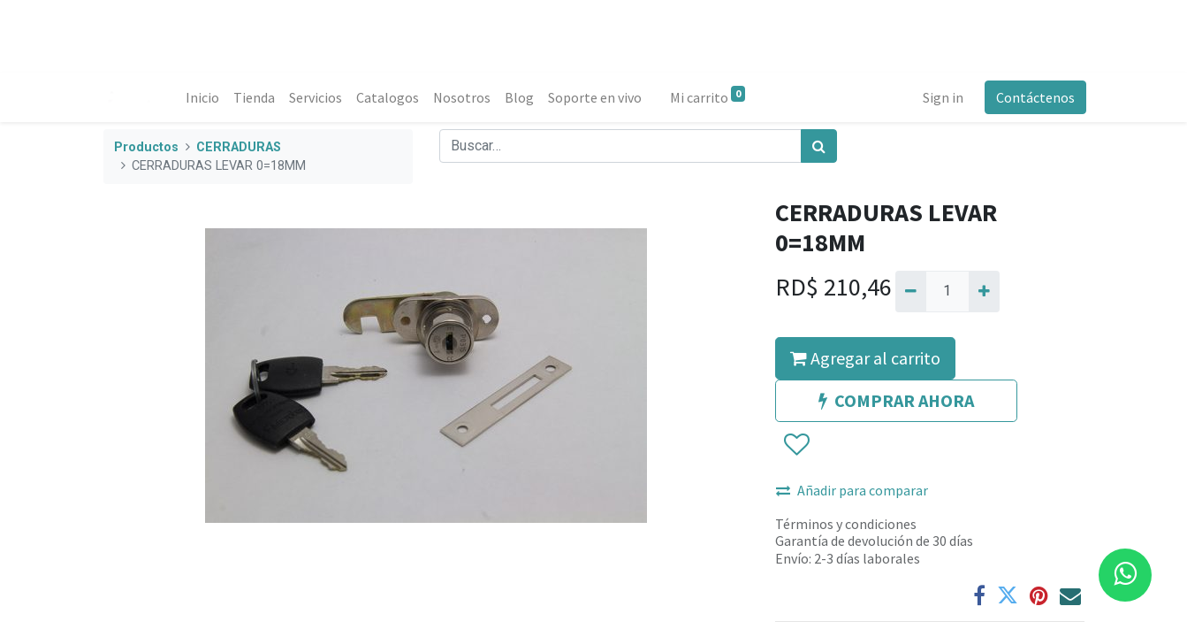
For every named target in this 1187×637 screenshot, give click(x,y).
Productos (146, 147)
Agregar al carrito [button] (865, 358)
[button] (796, 445)
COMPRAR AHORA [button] (896, 400)
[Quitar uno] (910, 291)
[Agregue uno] (984, 291)
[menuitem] (205, 97)
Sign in (941, 97)
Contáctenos (1033, 97)
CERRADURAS (238, 147)
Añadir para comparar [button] (852, 490)
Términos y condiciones (846, 524)
